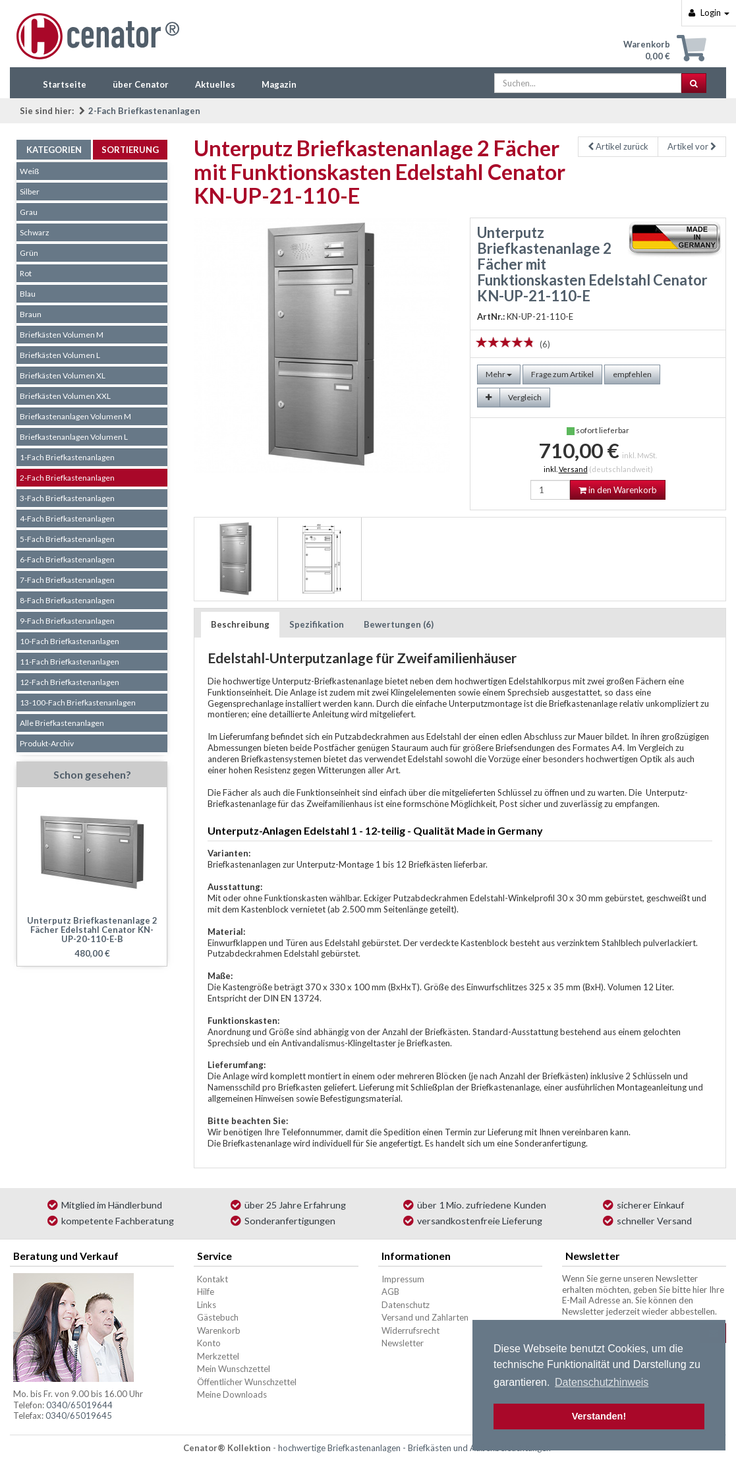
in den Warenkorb (618, 490)
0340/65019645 (78, 1415)
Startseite (64, 84)
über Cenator (141, 84)
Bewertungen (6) (399, 624)
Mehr (499, 374)
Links (206, 1304)
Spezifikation (316, 624)
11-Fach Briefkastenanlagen (69, 662)
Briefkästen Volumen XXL (65, 396)
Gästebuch (218, 1317)
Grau (29, 212)
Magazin (279, 84)
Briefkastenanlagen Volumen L (74, 437)
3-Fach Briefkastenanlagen (67, 498)
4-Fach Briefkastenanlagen (67, 518)
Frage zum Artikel (562, 374)
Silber (30, 191)
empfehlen (632, 374)
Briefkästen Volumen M (61, 335)
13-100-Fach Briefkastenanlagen (78, 702)
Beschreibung (240, 624)
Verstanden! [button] (599, 1416)
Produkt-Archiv (47, 743)
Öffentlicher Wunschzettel (247, 1382)
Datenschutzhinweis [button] (601, 1382)
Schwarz (34, 232)
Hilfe (205, 1291)
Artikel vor (691, 146)
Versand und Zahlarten (425, 1317)
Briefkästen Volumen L (60, 355)
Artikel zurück (618, 146)
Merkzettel (218, 1356)
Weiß (29, 171)
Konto (209, 1343)
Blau (28, 294)
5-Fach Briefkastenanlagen (67, 539)
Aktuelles (215, 84)
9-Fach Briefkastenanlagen (67, 621)
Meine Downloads (232, 1394)
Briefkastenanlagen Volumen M (75, 416)
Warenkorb (219, 1330)
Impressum (403, 1279)
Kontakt (212, 1279)
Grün (29, 253)
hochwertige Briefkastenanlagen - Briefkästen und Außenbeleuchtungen (414, 1448)
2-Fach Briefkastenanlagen (144, 110)
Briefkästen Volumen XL (62, 375)
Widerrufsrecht (410, 1330)
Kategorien (54, 149)
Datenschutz (406, 1304)
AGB (390, 1291)
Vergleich (525, 397)
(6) (545, 344)
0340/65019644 (79, 1405)
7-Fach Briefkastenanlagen (67, 580)
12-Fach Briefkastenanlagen (69, 682)
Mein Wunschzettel (233, 1368)
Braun (31, 314)
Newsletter (403, 1343)
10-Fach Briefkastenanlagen (69, 641)
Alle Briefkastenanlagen (62, 723)
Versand (573, 469)
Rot (26, 273)
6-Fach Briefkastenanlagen (67, 559)
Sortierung (130, 149)
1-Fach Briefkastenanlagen (67, 457)
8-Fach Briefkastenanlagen (67, 600)
